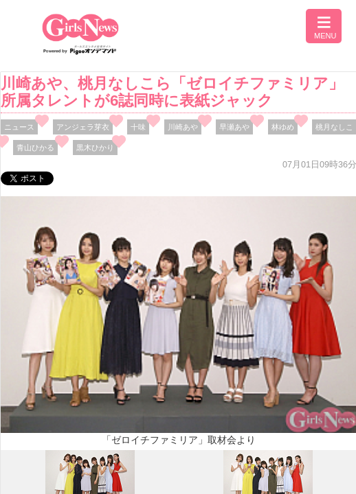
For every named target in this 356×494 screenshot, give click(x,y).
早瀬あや (234, 127)
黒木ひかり (95, 147)
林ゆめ (282, 127)
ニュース (19, 127)
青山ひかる (35, 147)
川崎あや (183, 127)
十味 (138, 127)
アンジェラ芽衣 (82, 127)
